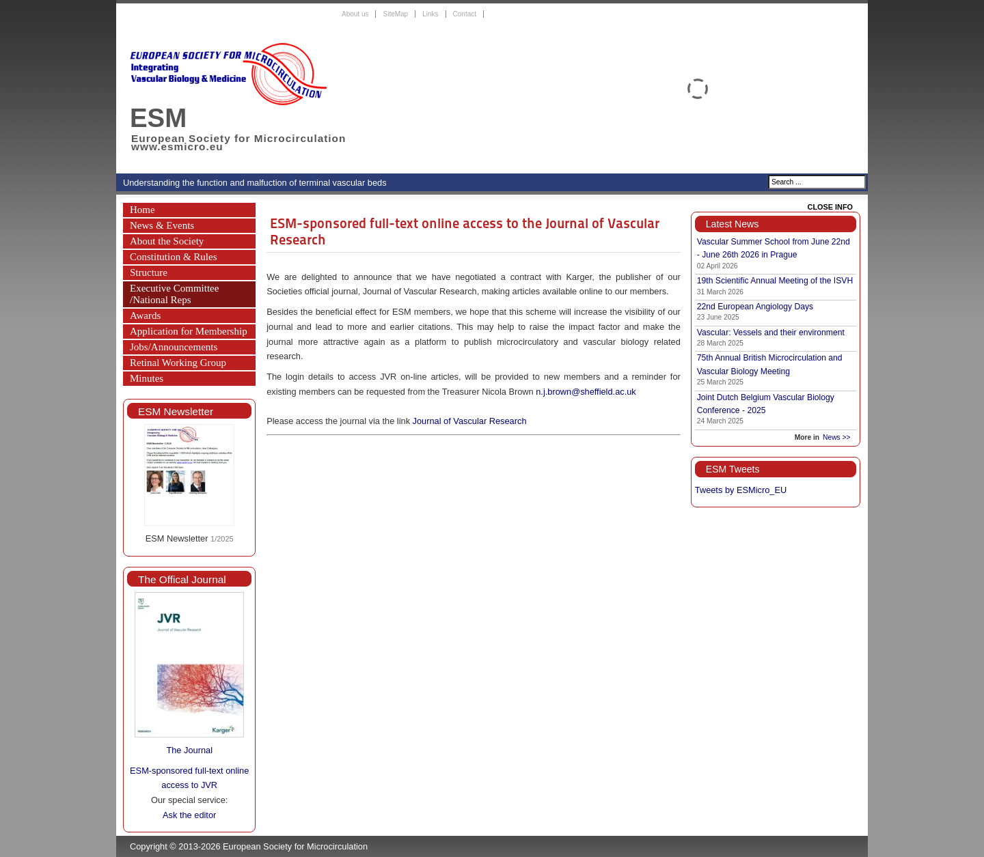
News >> (836, 437)
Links (430, 14)
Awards (145, 315)
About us (355, 14)
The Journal (189, 750)
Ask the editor (189, 815)
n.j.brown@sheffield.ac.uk (586, 392)
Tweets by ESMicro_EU (741, 490)
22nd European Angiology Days (755, 306)
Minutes (146, 378)
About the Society (167, 241)
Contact (464, 14)
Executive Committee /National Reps (174, 294)
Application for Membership (188, 331)
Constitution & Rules (173, 256)
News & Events (162, 225)
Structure (148, 272)
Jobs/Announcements (173, 346)
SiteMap (395, 14)
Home (142, 209)
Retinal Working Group (178, 362)
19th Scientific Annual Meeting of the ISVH (775, 280)
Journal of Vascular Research (470, 421)
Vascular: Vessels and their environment (771, 332)
